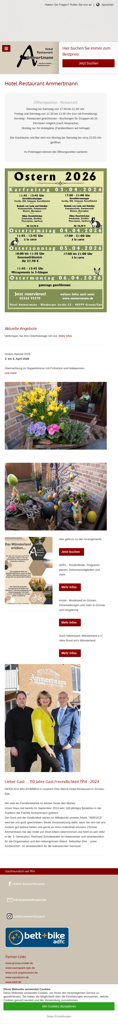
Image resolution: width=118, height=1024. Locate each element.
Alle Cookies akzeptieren (59, 1006)
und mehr (11, 373)
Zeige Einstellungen (59, 1016)
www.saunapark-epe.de (20, 967)
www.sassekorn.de (17, 977)
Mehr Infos (65, 336)
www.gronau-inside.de (19, 963)
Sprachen (108, 4)
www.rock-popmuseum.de (21, 972)
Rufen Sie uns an (81, 4)
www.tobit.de (13, 982)
